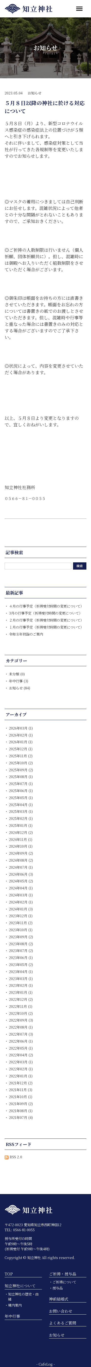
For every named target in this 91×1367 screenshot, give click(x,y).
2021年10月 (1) (20, 1096)
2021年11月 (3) (20, 1089)
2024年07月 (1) (21, 867)
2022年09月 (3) (21, 1020)
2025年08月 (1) (21, 776)
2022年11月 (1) (20, 1006)
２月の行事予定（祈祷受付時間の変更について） (46, 620)
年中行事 (12, 1316)
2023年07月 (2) (21, 950)
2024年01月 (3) (21, 908)
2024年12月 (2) (21, 832)
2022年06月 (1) (21, 1041)
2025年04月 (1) (21, 804)
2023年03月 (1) (21, 978)
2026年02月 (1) (21, 734)
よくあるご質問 (62, 1323)
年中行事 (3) (18, 680)
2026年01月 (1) (21, 741)
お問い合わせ (60, 1311)
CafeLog (46, 1364)
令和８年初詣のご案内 (26, 634)
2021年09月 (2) (21, 1103)
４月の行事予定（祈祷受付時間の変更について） (46, 605)
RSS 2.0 (13, 1156)
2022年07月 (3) (21, 1034)
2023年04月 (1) (21, 971)
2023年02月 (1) (21, 985)
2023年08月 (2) (21, 943)
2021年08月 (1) (21, 1110)
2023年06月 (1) (21, 957)
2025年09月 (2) (21, 769)
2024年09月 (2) (21, 853)
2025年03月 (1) (21, 811)
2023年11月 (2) (21, 922)
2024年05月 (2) (21, 880)
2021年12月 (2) (21, 1082)
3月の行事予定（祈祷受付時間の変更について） (45, 613)
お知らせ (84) (19, 687)
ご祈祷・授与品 (62, 1274)
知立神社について (20, 1285)
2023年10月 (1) (21, 929)
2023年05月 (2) (21, 964)
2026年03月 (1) (21, 727)
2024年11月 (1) (20, 839)
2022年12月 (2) (21, 999)
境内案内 (15, 1305)
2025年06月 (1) (21, 790)
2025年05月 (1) (21, 797)
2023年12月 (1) (21, 915)
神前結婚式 (58, 1299)
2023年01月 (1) (21, 992)
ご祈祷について (64, 1281)
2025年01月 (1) (21, 825)
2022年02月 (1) (21, 1068)
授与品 (57, 1287)
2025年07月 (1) (21, 783)
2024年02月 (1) (21, 901)
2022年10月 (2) (21, 1013)
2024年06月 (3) (21, 874)
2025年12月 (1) (21, 748)
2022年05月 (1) (21, 1048)
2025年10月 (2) (21, 762)
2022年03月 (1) (21, 1061)
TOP (9, 1274)
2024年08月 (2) (21, 860)
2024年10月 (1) (21, 846)
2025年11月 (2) (21, 755)
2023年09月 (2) (21, 936)
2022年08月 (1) (21, 1027)
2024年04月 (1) (21, 887)
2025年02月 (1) (21, 818)
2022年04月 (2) (21, 1054)
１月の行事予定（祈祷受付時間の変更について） (46, 627)
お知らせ (34, 92)
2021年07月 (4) (21, 1117)
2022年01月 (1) (21, 1075)
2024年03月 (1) (21, 894)
